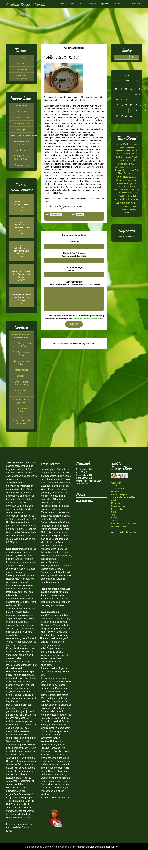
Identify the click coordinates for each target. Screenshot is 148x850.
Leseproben (21, 69)
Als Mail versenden (54, 217)
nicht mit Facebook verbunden (47, 214)
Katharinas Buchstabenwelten (124, 523)
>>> (136, 81)
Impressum (105, 3)
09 (131, 100)
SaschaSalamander (120, 506)
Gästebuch (135, 3)
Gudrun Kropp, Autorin (25, 4)
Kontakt (92, 3)
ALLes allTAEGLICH (120, 488)
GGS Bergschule (118, 526)
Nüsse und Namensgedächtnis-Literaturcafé (21, 420)
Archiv (82, 3)
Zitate (121, 237)
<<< (117, 81)
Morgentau (116, 503)
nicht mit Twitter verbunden (73, 214)
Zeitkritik (21, 57)
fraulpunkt (115, 518)
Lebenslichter (117, 491)
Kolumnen (21, 63)
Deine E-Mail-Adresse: (74, 254)
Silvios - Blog (117, 509)
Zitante (114, 486)
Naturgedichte (21, 165)
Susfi (113, 512)
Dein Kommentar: (74, 283)
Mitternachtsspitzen (120, 494)
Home (63, 3)
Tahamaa (115, 520)
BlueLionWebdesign (131, 532)
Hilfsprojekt (21, 129)
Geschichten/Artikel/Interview (24, 135)
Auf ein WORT (21, 106)
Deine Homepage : (74, 268)
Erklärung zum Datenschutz (86, 318)
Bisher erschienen (21, 117)
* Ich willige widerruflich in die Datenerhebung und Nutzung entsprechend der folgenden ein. (74, 317)
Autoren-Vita (21, 111)
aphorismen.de (21, 370)
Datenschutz (120, 3)
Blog (73, 3)
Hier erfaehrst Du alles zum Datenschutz (92, 846)
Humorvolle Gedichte (21, 150)
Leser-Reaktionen (21, 123)
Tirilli (113, 515)
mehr (22, 210)
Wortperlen (116, 483)
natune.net (21, 376)
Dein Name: (73, 241)
